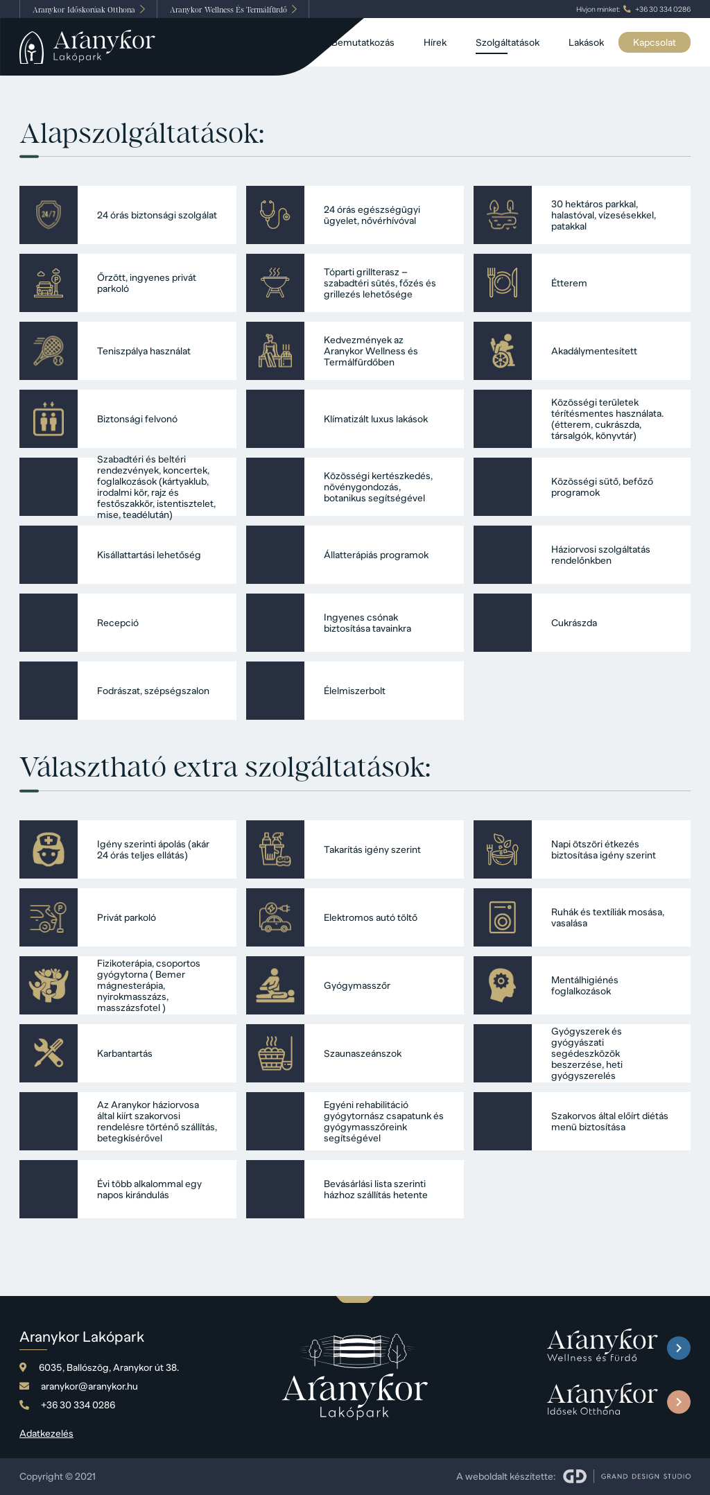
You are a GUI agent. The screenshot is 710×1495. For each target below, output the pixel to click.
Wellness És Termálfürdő (228, 9)
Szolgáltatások (507, 42)
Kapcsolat (654, 42)
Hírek (435, 42)
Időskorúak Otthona (84, 9)
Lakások (586, 42)
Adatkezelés (46, 1433)
